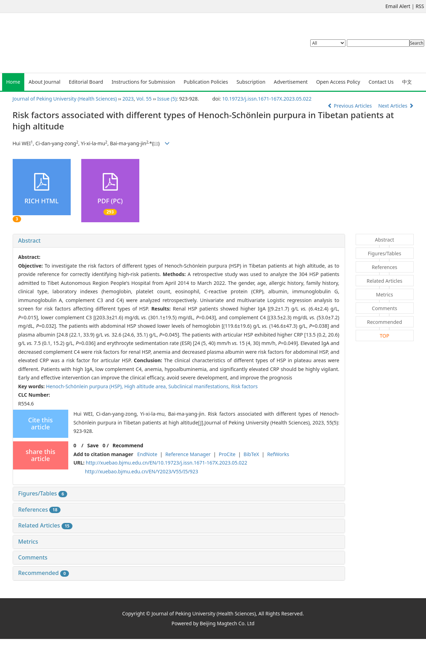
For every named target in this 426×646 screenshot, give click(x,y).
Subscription (250, 81)
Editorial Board (86, 81)
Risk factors (244, 386)
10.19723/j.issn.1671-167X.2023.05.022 (266, 98)
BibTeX (251, 454)
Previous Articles (350, 105)
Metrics (28, 541)
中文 (407, 81)
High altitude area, (146, 386)
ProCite (227, 454)
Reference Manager (188, 454)
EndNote (147, 454)
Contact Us (381, 81)
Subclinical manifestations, (200, 386)
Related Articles (45, 525)
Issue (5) (167, 98)
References (39, 509)
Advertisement (290, 81)
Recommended (43, 573)
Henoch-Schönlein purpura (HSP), (85, 386)
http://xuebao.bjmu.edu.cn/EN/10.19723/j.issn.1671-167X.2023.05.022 (166, 462)
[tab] (179, 241)
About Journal (44, 81)
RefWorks (278, 454)
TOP (384, 335)
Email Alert (398, 6)
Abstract (29, 240)
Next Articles (395, 105)
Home (13, 81)
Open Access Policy (338, 81)
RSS (419, 6)
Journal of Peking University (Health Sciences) (65, 98)
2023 (128, 98)
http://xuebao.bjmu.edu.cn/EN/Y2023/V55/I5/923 (141, 471)
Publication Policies (206, 81)
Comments (32, 557)
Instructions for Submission (143, 81)
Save (92, 445)
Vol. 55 (144, 98)
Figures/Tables (42, 493)
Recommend (128, 445)
